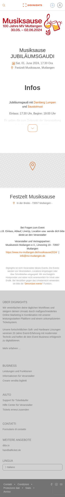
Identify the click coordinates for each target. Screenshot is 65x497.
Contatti (7, 484)
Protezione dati (11, 488)
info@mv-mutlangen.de (32, 255)
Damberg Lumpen (45, 102)
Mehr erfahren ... (12, 348)
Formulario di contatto (14, 429)
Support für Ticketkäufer (15, 400)
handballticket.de (12, 450)
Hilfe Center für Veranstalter (18, 405)
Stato (28, 488)
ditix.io (6, 445)
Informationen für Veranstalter (18, 376)
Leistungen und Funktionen (17, 371)
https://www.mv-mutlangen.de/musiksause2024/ (31, 252)
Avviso (7, 491)
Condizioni (23, 484)
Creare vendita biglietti (15, 380)
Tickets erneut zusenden (16, 409)
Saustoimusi (35, 106)
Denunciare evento (33, 283)
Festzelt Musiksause (32, 196)
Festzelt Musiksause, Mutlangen (33, 67)
